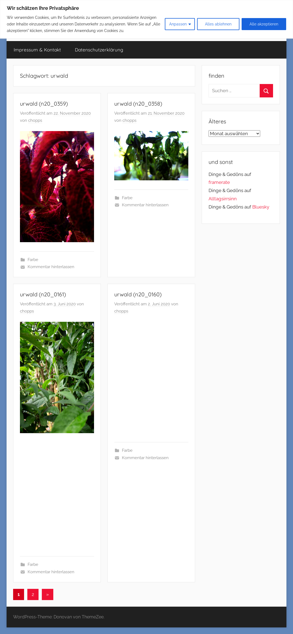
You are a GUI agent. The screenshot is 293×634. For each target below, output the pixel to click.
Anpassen (178, 24)
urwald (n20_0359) (44, 103)
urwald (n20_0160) (138, 294)
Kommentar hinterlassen (51, 266)
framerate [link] (219, 182)
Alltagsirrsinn (223, 198)
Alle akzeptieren (264, 24)
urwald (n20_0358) (138, 103)
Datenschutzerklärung (99, 50)
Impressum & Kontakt (37, 50)
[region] (146, 19)
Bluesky (260, 207)
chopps (35, 120)
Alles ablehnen (218, 24)
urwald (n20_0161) (43, 294)
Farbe (33, 259)
